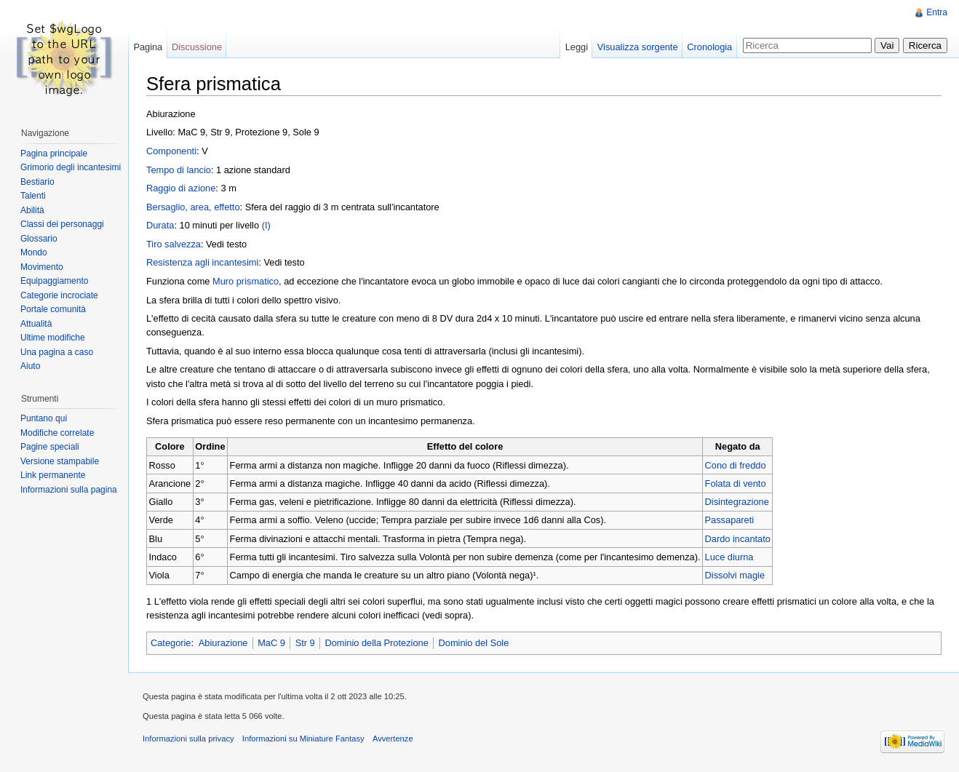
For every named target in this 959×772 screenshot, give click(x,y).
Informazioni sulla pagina (68, 490)
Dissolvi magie (735, 575)
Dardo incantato (738, 538)
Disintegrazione (737, 501)
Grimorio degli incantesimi (70, 167)
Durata (160, 225)
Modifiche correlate (57, 433)
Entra (936, 12)
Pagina (147, 46)
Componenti (171, 151)
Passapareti (730, 519)
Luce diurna (729, 557)
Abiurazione (223, 642)
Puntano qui (43, 418)
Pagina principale (53, 153)
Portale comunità (53, 309)
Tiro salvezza (173, 244)
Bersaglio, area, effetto (193, 207)
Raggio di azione (180, 188)
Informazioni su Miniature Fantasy (303, 738)
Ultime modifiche (52, 338)
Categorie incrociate (59, 295)
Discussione (197, 46)
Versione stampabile (59, 461)
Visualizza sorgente (637, 46)
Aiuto (30, 366)
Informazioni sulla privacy (188, 738)
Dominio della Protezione (376, 642)
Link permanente (52, 475)
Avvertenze (393, 738)
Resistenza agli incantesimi (202, 262)
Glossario (38, 239)
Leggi (576, 46)
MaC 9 (271, 642)
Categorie (171, 642)
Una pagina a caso (56, 352)
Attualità (36, 324)
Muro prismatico (245, 281)
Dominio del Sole (474, 642)
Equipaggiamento (54, 281)
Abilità (32, 210)
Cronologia (709, 46)
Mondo (33, 252)
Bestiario (37, 182)
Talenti (33, 196)
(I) (266, 225)
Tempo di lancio (178, 169)
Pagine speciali (49, 447)
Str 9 (305, 642)
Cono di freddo (735, 465)
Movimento (41, 267)
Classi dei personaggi (62, 224)
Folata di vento (735, 483)
